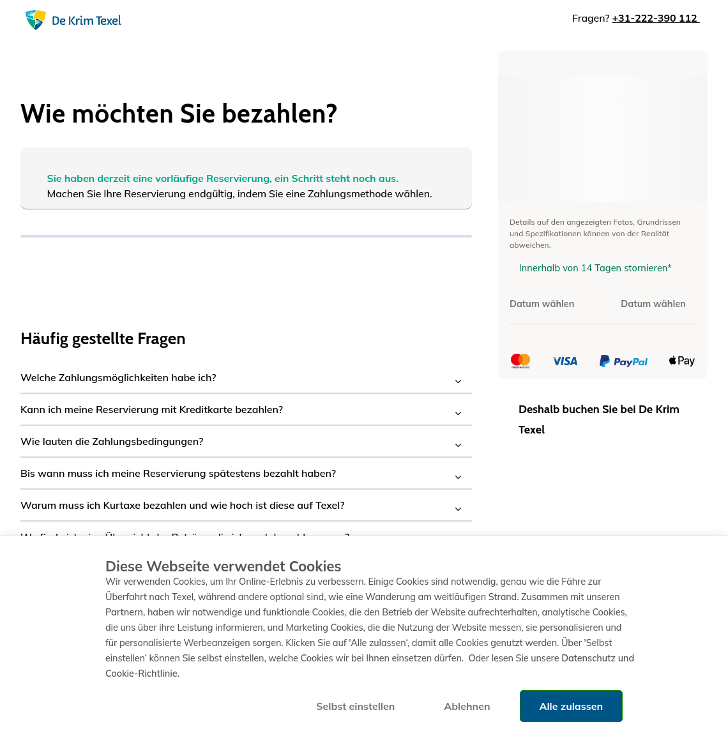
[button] (246, 377)
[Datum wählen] (552, 304)
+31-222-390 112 (656, 17)
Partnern (124, 612)
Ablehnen (467, 706)
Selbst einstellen (355, 706)
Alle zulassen (571, 706)
